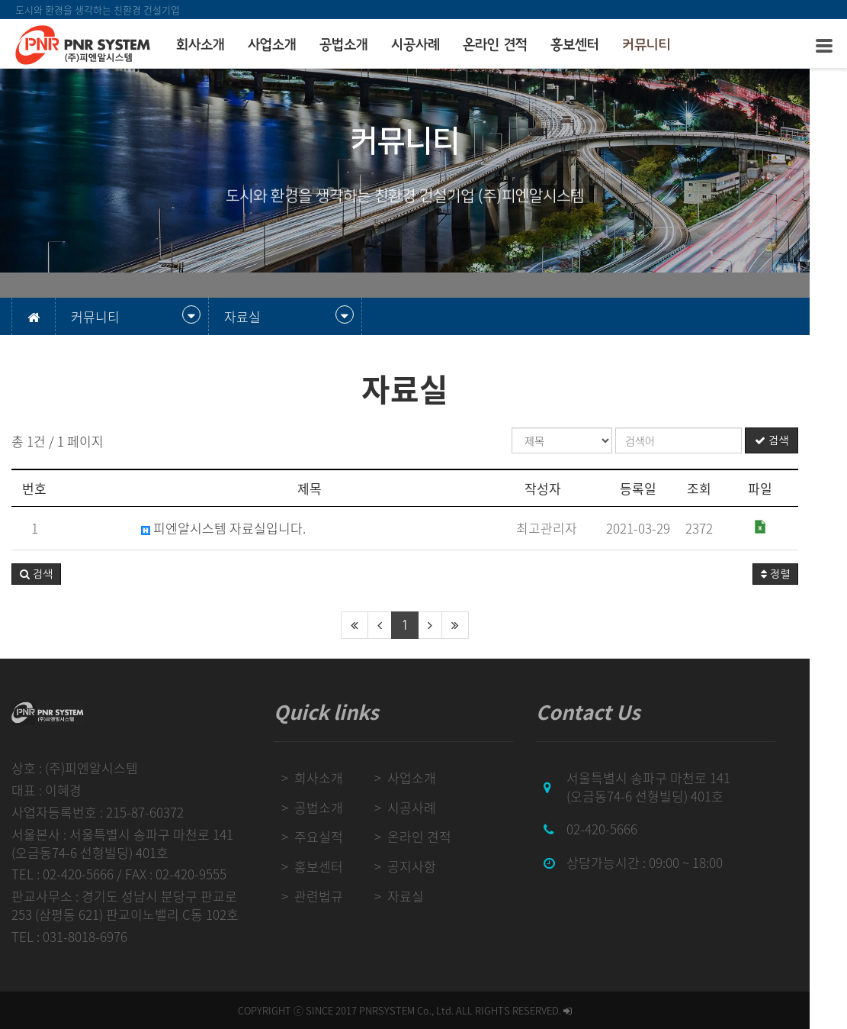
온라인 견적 (495, 45)
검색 (809, 440)
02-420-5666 (627, 828)
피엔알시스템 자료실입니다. (223, 528)
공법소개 (343, 45)
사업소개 (272, 45)
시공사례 (415, 45)
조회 (736, 488)
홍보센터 (574, 45)
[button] (36, 574)
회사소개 (200, 45)
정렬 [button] (812, 574)
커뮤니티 (646, 45)
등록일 (675, 488)
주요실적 (330, 836)
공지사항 (428, 866)
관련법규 (330, 896)
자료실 (422, 896)
